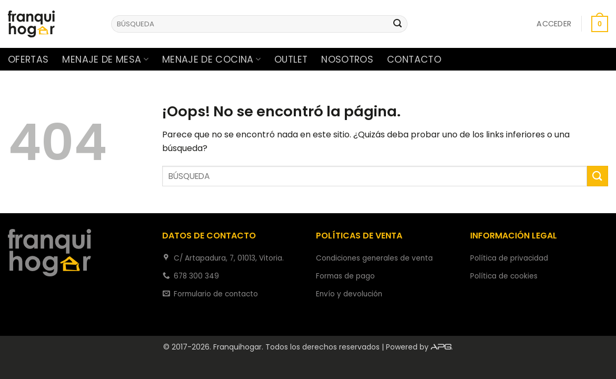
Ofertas (28, 59)
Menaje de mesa (105, 59)
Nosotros (347, 59)
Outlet (290, 59)
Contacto (414, 59)
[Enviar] (398, 24)
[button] (553, 23)
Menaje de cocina (211, 59)
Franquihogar (237, 347)
